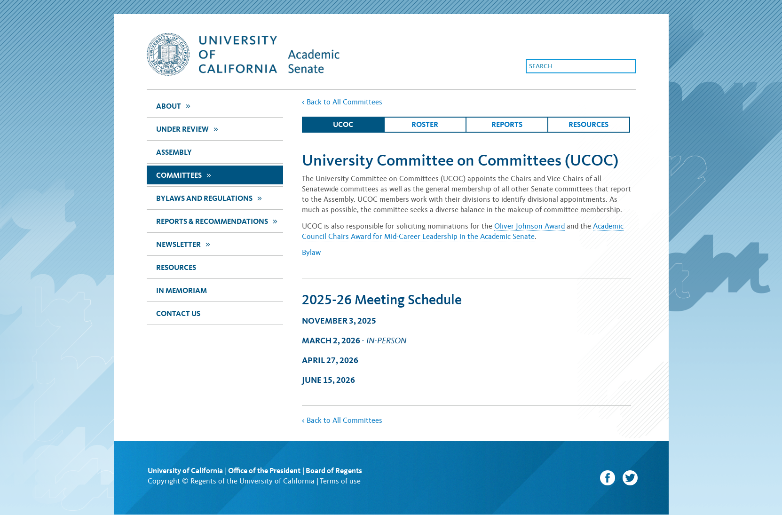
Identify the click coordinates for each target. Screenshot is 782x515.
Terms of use (340, 480)
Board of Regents (334, 470)
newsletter (184, 244)
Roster (424, 124)
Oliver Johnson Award (529, 226)
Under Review (188, 129)
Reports (506, 124)
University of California (185, 470)
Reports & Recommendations (218, 221)
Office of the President (264, 470)
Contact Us (178, 313)
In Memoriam (181, 290)
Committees (184, 175)
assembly (174, 152)
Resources (176, 267)
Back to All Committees (342, 101)
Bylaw (311, 252)
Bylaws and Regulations (210, 198)
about (174, 106)
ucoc (343, 124)
